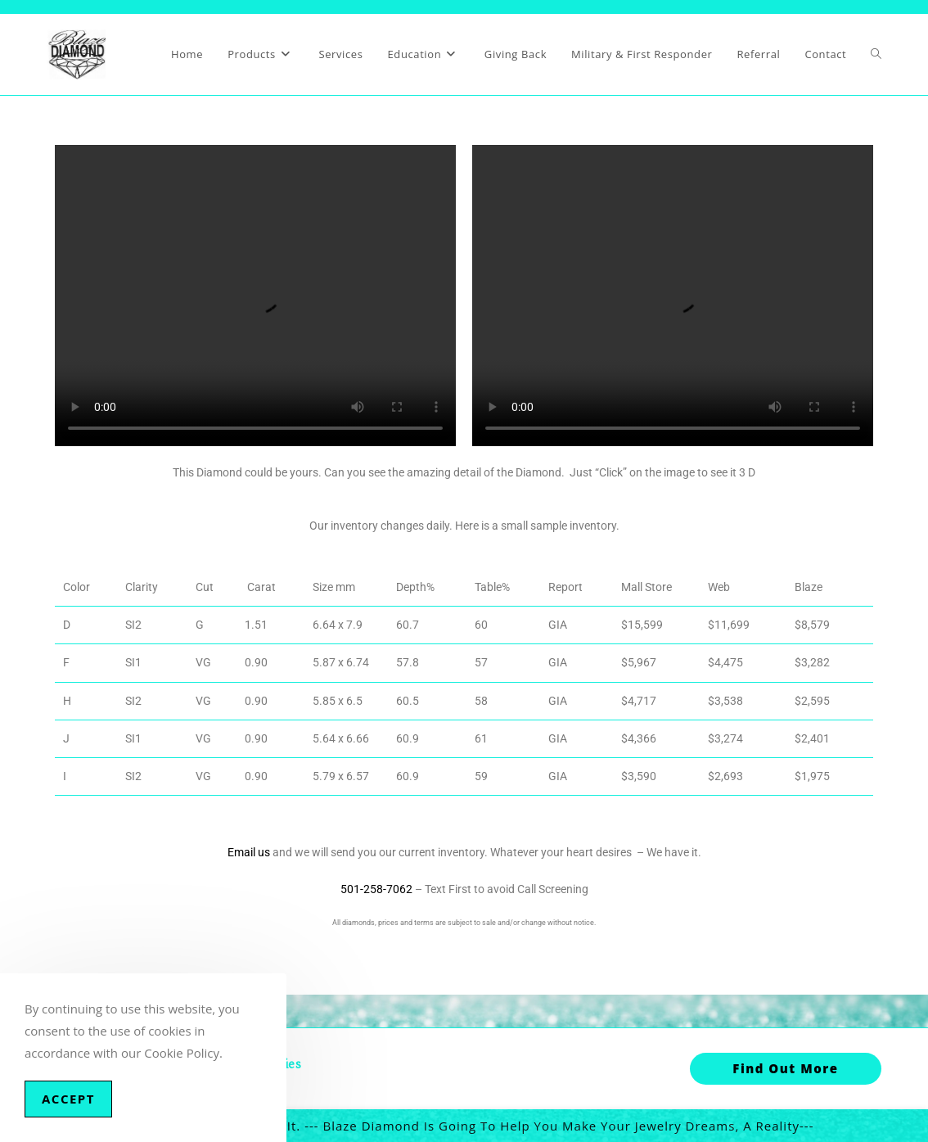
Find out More (785, 1068)
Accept (68, 1098)
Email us (248, 852)
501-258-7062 (376, 889)
